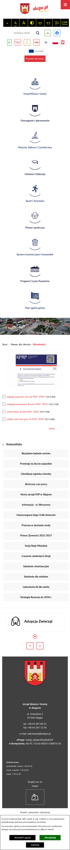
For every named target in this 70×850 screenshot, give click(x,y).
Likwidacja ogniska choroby (36, 473)
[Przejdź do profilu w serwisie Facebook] (57, 33)
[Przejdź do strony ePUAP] (45, 42)
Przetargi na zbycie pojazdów (36, 463)
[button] (35, 387)
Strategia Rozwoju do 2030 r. (36, 597)
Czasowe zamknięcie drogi (36, 556)
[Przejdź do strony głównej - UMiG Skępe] (35, 8)
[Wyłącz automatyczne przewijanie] (35, 637)
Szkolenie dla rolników (36, 576)
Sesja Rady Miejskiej (36, 545)
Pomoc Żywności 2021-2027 (36, 535)
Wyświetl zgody (22, 837)
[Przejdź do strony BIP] (36, 42)
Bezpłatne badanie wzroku (36, 453)
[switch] (40, 23)
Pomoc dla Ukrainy (21, 344)
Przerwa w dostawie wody (36, 525)
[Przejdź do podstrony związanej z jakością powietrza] (9, 42)
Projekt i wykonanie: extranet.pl (35, 812)
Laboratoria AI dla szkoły (36, 586)
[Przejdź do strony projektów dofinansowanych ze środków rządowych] (58, 42)
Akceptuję (50, 837)
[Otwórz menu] (65, 4)
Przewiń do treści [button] (35, 58)
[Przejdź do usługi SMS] (27, 42)
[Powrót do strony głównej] (4, 344)
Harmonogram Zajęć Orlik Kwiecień (36, 514)
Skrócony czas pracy (36, 484)
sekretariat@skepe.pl (39, 733)
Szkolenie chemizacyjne (36, 566)
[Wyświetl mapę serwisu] (48, 33)
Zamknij (35, 845)
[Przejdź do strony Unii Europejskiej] (36, 51)
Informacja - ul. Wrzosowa (36, 504)
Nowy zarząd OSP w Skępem (36, 494)
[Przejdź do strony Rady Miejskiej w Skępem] (17, 42)
